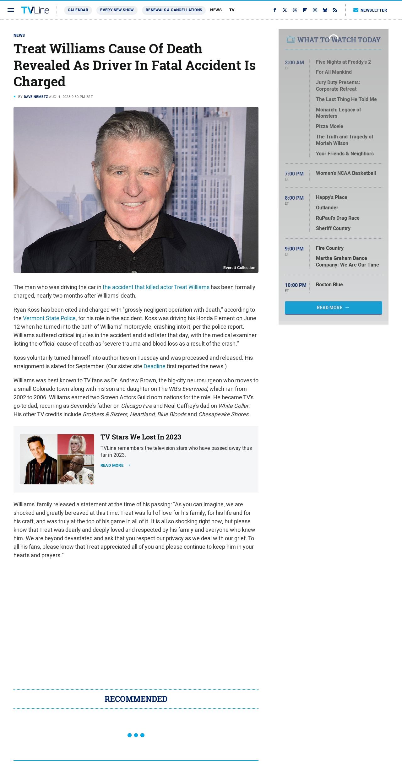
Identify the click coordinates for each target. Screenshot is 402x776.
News (216, 10)
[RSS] (335, 10)
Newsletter (370, 10)
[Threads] (295, 10)
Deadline (155, 366)
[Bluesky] (325, 10)
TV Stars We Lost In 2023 (140, 437)
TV (232, 10)
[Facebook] (275, 10)
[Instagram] (315, 10)
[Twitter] (285, 10)
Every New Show (117, 10)
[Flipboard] (305, 10)
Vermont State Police (49, 318)
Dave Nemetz (36, 96)
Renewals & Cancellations (174, 10)
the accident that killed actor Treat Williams (156, 287)
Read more (112, 465)
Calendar (78, 10)
